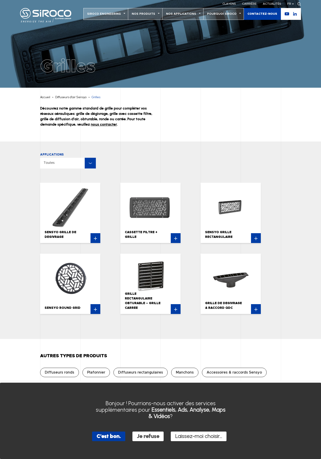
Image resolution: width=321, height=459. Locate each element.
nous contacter (104, 124)
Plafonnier (96, 372)
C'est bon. (109, 436)
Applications (52, 154)
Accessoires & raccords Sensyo (234, 372)
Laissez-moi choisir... (198, 436)
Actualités (272, 3)
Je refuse (148, 436)
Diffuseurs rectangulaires (140, 372)
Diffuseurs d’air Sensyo (70, 97)
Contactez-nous (262, 13)
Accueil (45, 97)
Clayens (229, 3)
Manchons (185, 372)
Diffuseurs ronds (59, 372)
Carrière (249, 3)
